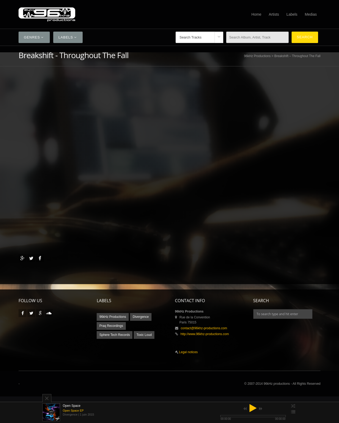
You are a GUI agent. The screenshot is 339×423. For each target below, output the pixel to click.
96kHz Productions (257, 56)
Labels (292, 14)
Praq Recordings (111, 326)
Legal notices (188, 352)
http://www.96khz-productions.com (205, 334)
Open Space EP (73, 410)
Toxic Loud (143, 335)
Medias (311, 14)
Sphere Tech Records (114, 335)
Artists (274, 14)
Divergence (141, 317)
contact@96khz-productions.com (204, 328)
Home (256, 14)
